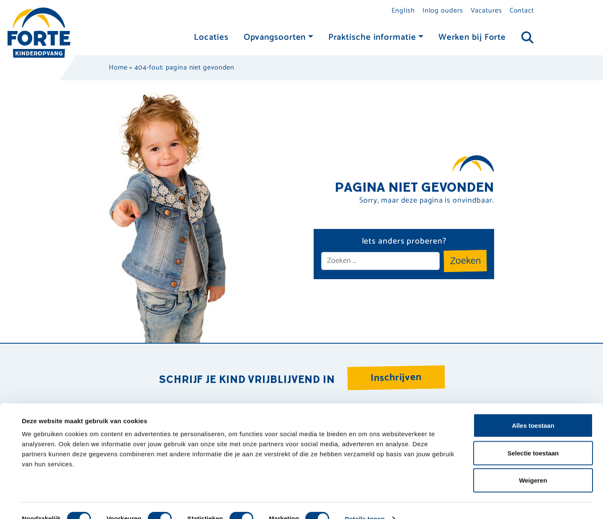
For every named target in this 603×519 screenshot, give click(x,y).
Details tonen (364, 502)
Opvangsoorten (275, 37)
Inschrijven (396, 377)
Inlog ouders (443, 10)
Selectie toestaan (533, 436)
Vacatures (486, 10)
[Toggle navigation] (527, 38)
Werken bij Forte (472, 37)
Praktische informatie (372, 37)
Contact (522, 10)
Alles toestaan (533, 409)
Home (118, 67)
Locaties (211, 37)
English (403, 10)
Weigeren (533, 464)
